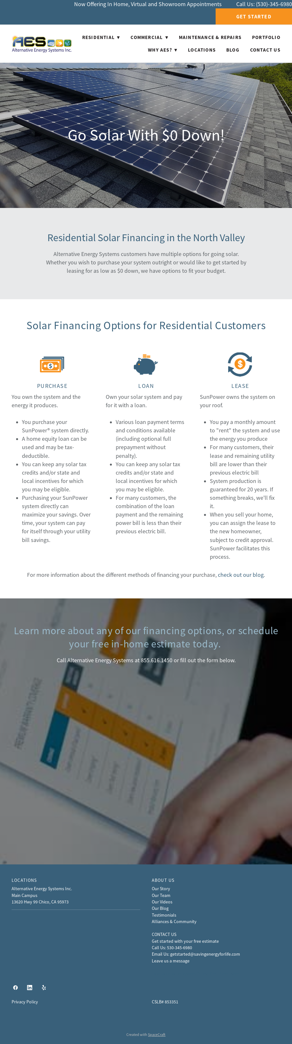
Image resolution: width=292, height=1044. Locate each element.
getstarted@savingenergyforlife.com (205, 954)
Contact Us (265, 50)
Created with (145, 1034)
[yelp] (44, 988)
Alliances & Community (174, 921)
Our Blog (160, 908)
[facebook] (15, 988)
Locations (202, 50)
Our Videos (162, 902)
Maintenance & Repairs (210, 37)
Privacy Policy (25, 1002)
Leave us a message (171, 961)
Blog (232, 50)
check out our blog (241, 574)
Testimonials (164, 915)
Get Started (253, 16)
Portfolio (266, 37)
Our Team (161, 895)
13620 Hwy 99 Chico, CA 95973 (40, 902)
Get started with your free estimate (185, 941)
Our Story (161, 888)
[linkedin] (30, 988)
